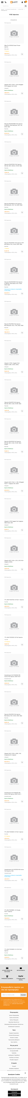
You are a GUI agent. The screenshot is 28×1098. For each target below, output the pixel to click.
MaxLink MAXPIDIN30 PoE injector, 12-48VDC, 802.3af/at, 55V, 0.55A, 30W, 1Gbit (13, 283)
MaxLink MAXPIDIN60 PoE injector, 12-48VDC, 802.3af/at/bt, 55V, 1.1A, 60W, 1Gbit (13, 125)
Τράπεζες (14, 1052)
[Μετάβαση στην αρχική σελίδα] (14, 2)
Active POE (20, 9)
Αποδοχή (14, 1095)
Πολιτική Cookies (14, 1037)
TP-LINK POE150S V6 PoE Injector (13, 637)
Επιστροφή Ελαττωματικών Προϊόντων (14, 1024)
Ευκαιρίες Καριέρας (14, 1068)
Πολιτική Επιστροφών (14, 1035)
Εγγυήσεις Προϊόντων (14, 1022)
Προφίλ (14, 1066)
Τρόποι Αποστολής (14, 1017)
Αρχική (2, 9)
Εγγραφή (23, 994)
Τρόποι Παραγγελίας (14, 1015)
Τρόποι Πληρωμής (14, 1019)
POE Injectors (4, 10)
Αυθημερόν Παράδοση (14, 1055)
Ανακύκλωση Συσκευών (14, 1026)
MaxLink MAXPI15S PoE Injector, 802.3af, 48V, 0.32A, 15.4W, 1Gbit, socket (12, 443)
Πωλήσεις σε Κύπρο (14, 1057)
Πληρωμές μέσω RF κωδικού (14, 1048)
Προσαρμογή (14, 1089)
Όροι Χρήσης (14, 1042)
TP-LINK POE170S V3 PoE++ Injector (14, 599)
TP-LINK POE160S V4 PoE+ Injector (13, 831)
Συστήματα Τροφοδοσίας (11, 9)
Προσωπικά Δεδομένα (14, 1039)
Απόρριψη (14, 1092)
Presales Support (14, 1059)
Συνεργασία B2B (14, 1050)
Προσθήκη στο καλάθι (22, 54)
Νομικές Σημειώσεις (14, 1033)
